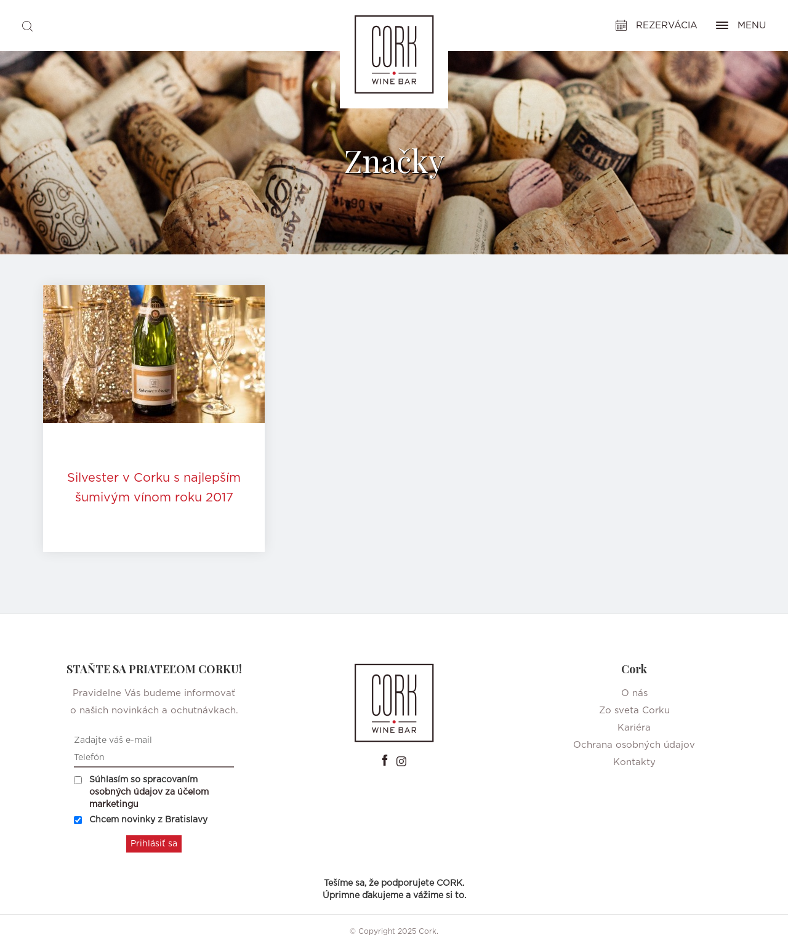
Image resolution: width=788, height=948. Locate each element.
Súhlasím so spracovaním (141, 792)
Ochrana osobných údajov (634, 745)
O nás (634, 693)
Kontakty (634, 762)
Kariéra (634, 727)
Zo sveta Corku (634, 710)
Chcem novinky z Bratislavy (140, 820)
